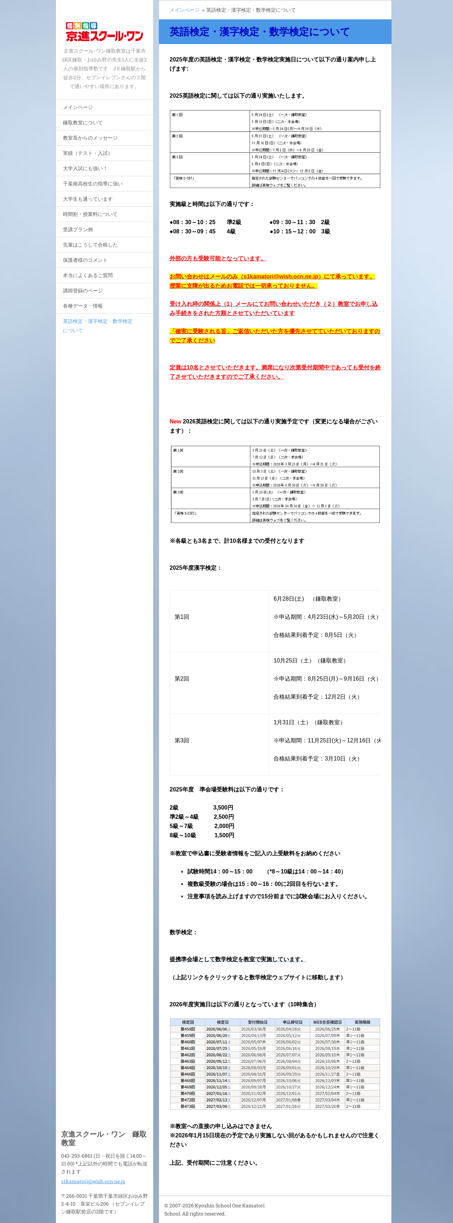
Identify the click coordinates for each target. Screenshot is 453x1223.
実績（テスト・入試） (88, 153)
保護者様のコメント (85, 259)
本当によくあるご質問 (88, 275)
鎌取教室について (83, 122)
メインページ (78, 107)
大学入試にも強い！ (85, 168)
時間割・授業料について (90, 214)
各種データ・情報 (83, 305)
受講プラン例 (78, 229)
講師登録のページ (83, 290)
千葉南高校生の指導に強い (93, 183)
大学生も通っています (88, 198)
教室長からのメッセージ (90, 137)
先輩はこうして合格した (90, 244)
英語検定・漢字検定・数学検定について (98, 326)
